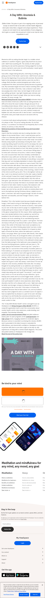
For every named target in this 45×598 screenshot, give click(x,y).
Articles (4, 9)
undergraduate (31, 317)
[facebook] (4, 47)
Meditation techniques (8, 487)
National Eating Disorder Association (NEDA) (16, 99)
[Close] (42, 585)
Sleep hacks (25, 487)
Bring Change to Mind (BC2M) (21, 306)
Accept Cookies (24, 594)
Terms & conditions (18, 409)
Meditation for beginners (9, 480)
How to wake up (27, 485)
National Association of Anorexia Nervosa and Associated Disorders (20, 130)
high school (5, 319)
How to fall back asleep (29, 482)
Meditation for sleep (28, 480)
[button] (17, 47)
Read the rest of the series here (12, 334)
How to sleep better (28, 477)
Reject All (35, 594)
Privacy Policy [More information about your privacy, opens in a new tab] (10, 591)
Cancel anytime (27, 409)
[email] (22, 523)
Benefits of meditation (8, 482)
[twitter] (8, 47)
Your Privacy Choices (9, 594)
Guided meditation (7, 485)
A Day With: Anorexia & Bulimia (16, 9)
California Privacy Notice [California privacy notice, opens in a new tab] (20, 591)
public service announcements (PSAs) (14, 314)
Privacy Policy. (24, 519)
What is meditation (7, 477)
